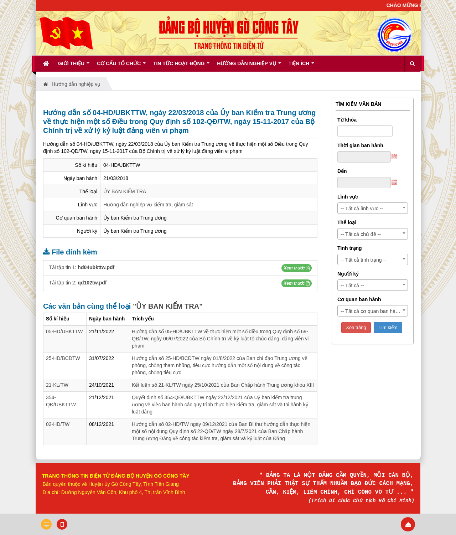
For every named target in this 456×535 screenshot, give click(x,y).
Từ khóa (347, 120)
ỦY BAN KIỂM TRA (124, 191)
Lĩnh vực (347, 197)
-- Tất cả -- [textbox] (352, 285)
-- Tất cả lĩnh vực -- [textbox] (362, 208)
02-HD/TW (57, 424)
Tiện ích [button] (301, 66)
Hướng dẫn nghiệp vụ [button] (249, 66)
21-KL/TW (57, 385)
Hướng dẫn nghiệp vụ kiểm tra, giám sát (148, 204)
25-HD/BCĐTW (63, 358)
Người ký (348, 274)
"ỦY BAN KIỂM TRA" (168, 306)
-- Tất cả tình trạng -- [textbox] (364, 260)
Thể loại (346, 222)
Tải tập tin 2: (78, 282)
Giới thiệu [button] (73, 66)
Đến (342, 171)
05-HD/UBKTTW (64, 331)
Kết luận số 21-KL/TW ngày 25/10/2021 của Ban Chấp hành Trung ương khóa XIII (223, 385)
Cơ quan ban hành (359, 299)
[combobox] (372, 208)
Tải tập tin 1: (81, 267)
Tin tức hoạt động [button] (181, 66)
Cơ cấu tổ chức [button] (121, 66)
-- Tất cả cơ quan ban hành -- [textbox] (373, 311)
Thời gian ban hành (360, 145)
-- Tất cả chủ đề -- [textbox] (361, 234)
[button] (296, 268)
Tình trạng (349, 248)
